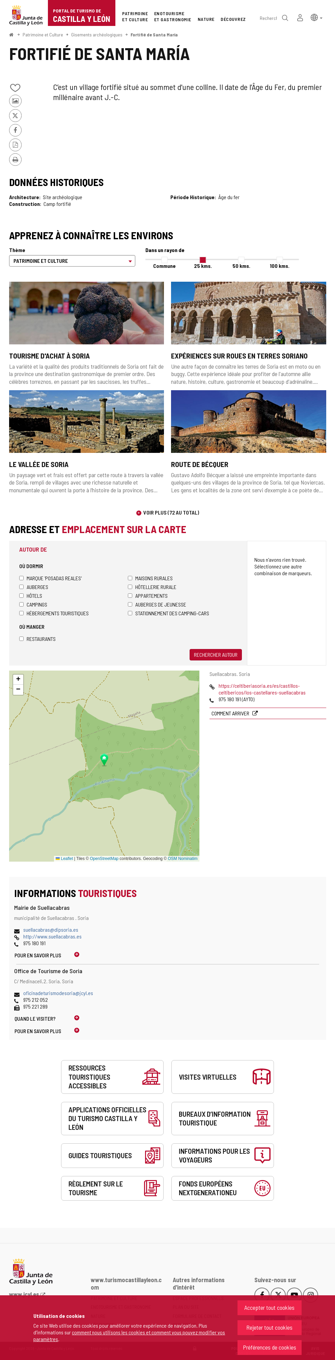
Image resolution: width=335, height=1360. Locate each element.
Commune (164, 265)
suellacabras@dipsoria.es (50, 929)
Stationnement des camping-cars (168, 613)
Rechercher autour (216, 654)
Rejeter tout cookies (269, 1327)
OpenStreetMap (104, 858)
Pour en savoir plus (38, 955)
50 (241, 265)
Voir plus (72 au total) (171, 512)
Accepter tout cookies (269, 1307)
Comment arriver (231, 713)
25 (203, 265)
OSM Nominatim (182, 858)
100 (279, 265)
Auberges (33, 587)
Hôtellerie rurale (152, 587)
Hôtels (30, 595)
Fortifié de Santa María (154, 34)
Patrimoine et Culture (43, 34)
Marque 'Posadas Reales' (50, 578)
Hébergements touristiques (54, 613)
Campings (33, 604)
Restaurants (37, 639)
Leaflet (64, 858)
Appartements (148, 595)
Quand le (35, 1018)
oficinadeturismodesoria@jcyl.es (58, 993)
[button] (317, 17)
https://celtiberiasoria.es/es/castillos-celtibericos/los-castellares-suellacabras (262, 689)
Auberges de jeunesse (157, 604)
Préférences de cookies (269, 1347)
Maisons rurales (150, 578)
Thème (17, 250)
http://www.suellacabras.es (52, 936)
